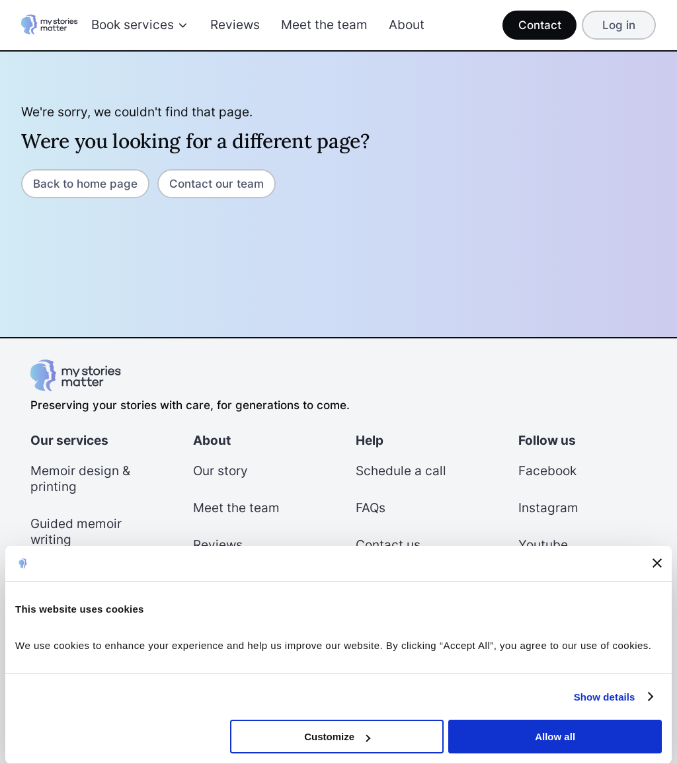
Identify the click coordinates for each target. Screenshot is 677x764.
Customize (337, 736)
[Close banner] (657, 563)
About (406, 24)
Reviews (235, 24)
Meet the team (324, 24)
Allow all (555, 736)
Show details (604, 697)
